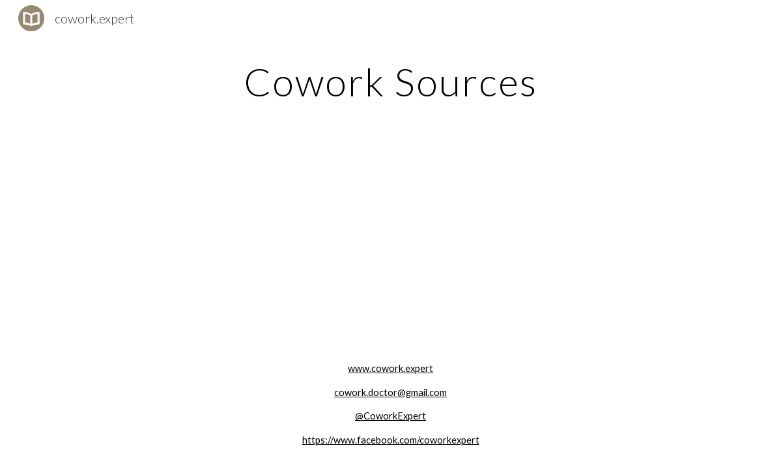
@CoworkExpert (390, 415)
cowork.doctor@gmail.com (390, 392)
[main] (390, 81)
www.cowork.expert (390, 368)
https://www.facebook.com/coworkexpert (390, 440)
